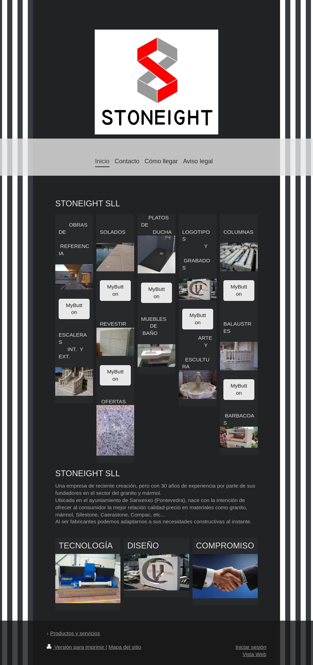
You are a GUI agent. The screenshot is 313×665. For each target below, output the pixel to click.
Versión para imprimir (76, 647)
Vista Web (254, 654)
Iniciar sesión (250, 647)
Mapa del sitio (124, 647)
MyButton (74, 308)
